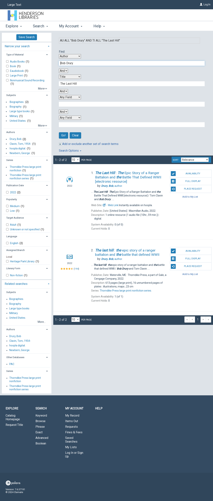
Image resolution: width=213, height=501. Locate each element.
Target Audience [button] (15, 217)
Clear (75, 135)
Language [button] (11, 236)
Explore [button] (14, 26)
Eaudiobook (17, 70)
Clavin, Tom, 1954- (20, 143)
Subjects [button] (11, 95)
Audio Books (17, 61)
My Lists (71, 447)
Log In (207, 4)
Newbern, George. (20, 153)
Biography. (16, 106)
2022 (13, 192)
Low (12, 210)
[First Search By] (70, 56)
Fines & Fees (73, 432)
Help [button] (99, 26)
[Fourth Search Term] (130, 125)
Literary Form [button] (13, 268)
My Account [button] (70, 26)
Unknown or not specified (25, 229)
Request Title (14, 425)
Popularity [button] (11, 199)
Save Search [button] (27, 37)
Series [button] (9, 160)
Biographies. (17, 101)
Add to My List (190, 196)
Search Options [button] (70, 150)
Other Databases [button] (15, 357)
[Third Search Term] (130, 104)
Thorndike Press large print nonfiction (25, 169)
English (14, 243)
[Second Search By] (70, 77)
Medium (15, 206)
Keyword (41, 415)
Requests (71, 426)
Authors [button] (10, 132)
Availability (185, 173)
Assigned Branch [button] (15, 250)
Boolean (40, 443)
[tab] (26, 46)
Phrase (40, 426)
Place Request (186, 189)
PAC (11, 364)
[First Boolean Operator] (63, 71)
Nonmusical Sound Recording (27, 80)
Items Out (71, 421)
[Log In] (201, 4)
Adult (13, 224)
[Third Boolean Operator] (63, 112)
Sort (175, 160)
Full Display (186, 181)
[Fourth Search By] (70, 118)
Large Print (16, 75)
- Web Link (110, 205)
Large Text (14, 5)
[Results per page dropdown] (75, 159)
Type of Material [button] (15, 54)
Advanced (41, 438)
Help (99, 408)
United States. (18, 120)
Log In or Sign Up (74, 454)
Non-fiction (16, 275)
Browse (40, 421)
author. (112, 185)
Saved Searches (71, 439)
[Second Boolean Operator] (63, 91)
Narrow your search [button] (17, 46)
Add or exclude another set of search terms (88, 144)
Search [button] (40, 26)
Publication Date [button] (15, 185)
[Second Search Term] (130, 84)
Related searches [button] (16, 284)
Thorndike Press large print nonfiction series (25, 177)
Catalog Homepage (13, 417)
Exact (39, 432)
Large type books (20, 111)
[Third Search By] (70, 97)
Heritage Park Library (22, 261)
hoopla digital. (18, 148)
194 (76, 269)
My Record (72, 415)
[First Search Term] (130, 63)
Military (14, 116)
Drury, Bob (16, 139)
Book (13, 66)
